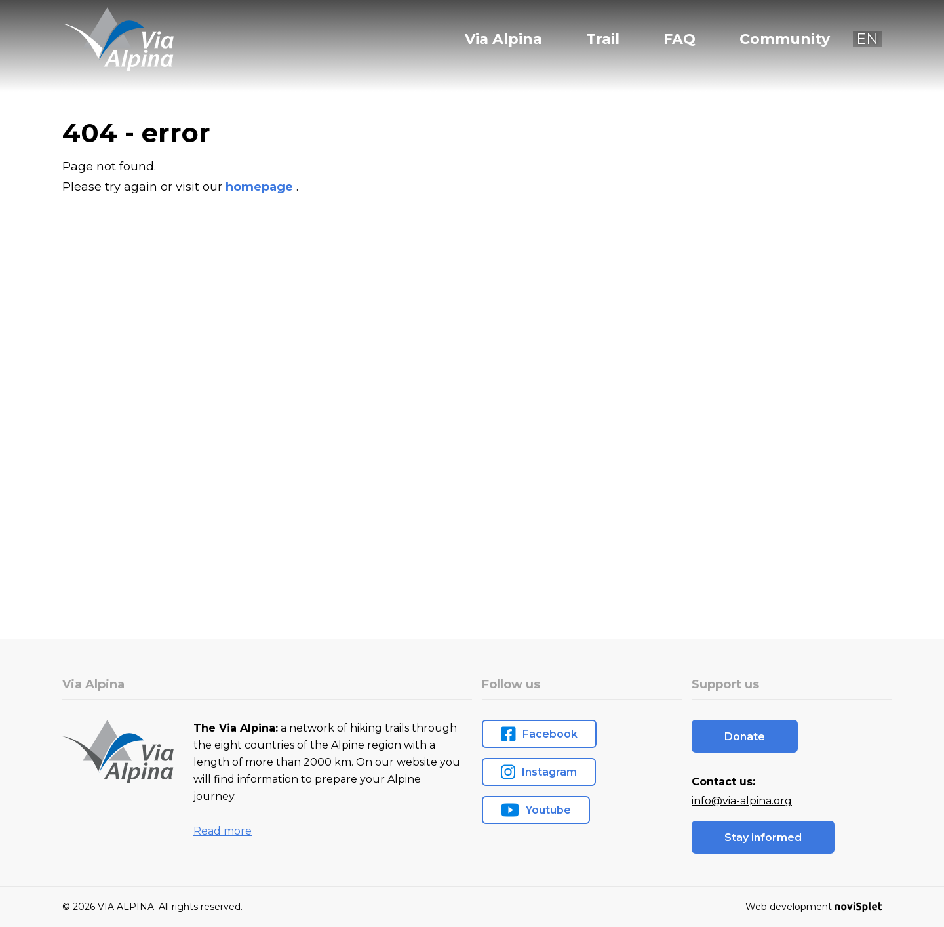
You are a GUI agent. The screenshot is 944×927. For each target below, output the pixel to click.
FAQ (679, 39)
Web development (813, 907)
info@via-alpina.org (742, 801)
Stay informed (763, 837)
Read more (222, 831)
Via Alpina (503, 39)
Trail (603, 39)
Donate (744, 736)
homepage (261, 187)
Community (784, 39)
